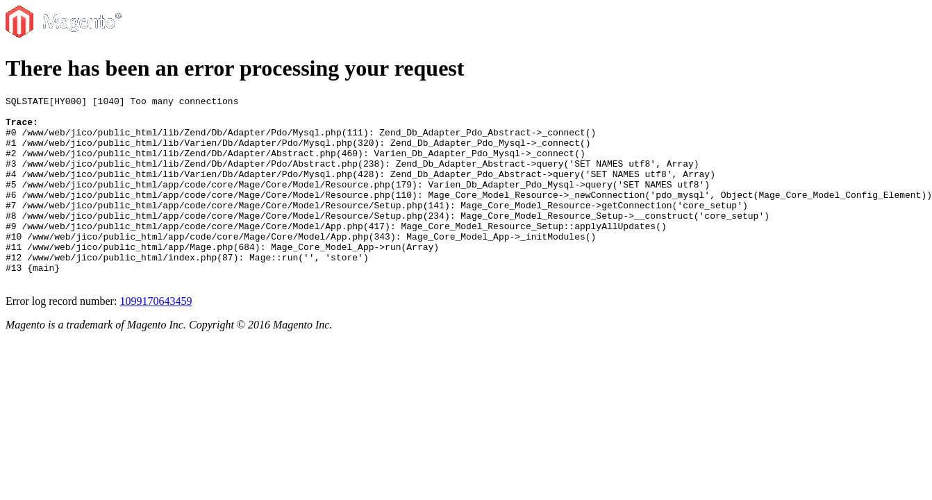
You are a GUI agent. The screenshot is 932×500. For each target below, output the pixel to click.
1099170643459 (155, 338)
